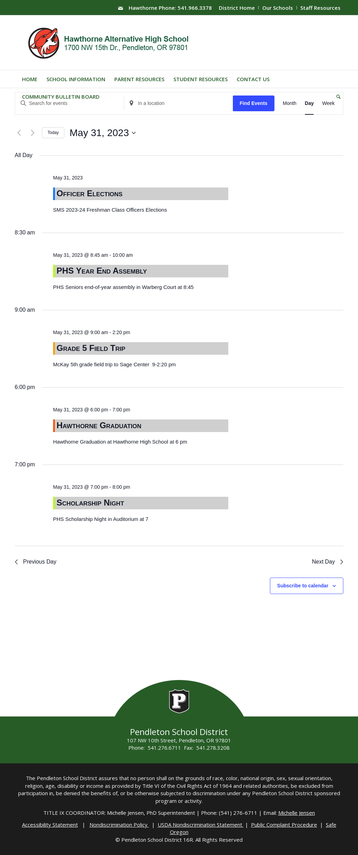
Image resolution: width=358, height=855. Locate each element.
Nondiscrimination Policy (119, 824)
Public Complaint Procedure (284, 824)
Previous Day (35, 562)
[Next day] (32, 133)
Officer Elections (90, 193)
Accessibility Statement (50, 824)
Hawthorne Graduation (99, 425)
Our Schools (277, 7)
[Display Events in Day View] (309, 103)
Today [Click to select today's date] (53, 132)
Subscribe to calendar (302, 585)
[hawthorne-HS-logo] (109, 42)
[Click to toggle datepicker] (103, 133)
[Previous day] (19, 133)
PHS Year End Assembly (102, 270)
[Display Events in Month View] (289, 103)
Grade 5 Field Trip (91, 348)
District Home (237, 7)
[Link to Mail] (120, 8)
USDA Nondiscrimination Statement (201, 824)
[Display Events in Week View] (328, 103)
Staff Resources (320, 7)
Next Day (327, 562)
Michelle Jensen (296, 812)
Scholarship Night (90, 502)
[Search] (336, 96)
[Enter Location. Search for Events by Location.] (178, 103)
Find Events (253, 103)
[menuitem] (237, 7)
